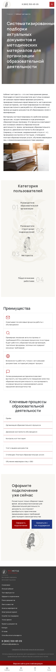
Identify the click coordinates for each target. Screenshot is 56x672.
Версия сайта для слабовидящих (28, 663)
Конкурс (4, 628)
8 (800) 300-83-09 (30, 4)
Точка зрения (6, 620)
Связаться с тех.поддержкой (42, 524)
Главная (10, 14)
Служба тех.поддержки (10, 616)
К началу (5, 575)
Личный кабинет (8, 589)
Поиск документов (8, 600)
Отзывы (5, 631)
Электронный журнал (9, 612)
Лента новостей (8, 604)
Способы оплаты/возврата (12, 635)
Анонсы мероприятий (9, 608)
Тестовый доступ (8, 593)
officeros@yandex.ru (10, 644)
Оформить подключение (20, 524)
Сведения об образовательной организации (28, 649)
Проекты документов (9, 624)
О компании (6, 585)
